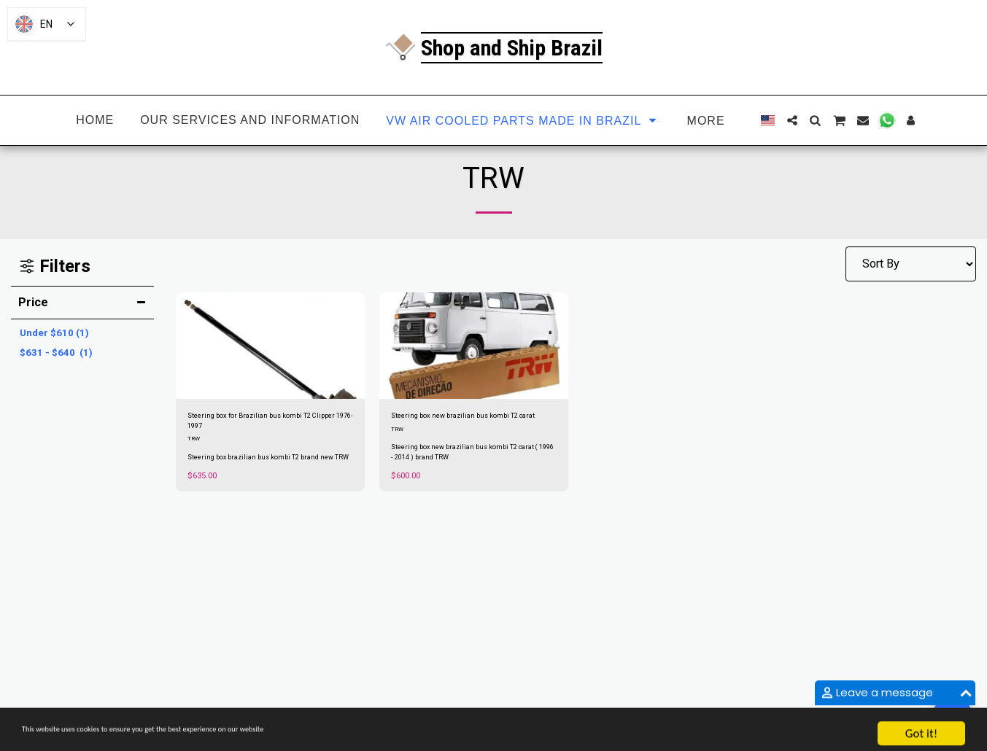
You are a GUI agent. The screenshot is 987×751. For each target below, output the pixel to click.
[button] (792, 120)
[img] (270, 345)
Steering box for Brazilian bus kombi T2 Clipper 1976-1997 (264, 424)
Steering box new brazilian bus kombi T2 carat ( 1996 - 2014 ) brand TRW (474, 470)
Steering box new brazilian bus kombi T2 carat (471, 424)
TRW (194, 447)
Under (54, 332)
